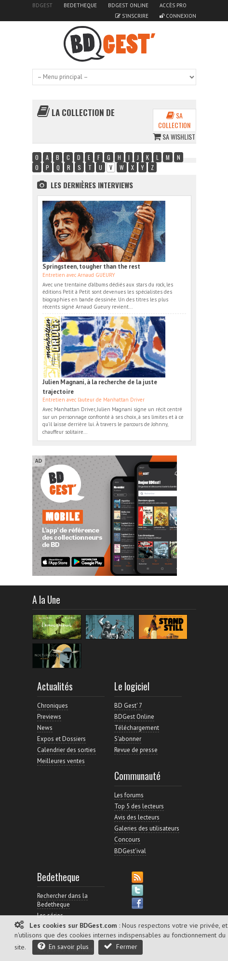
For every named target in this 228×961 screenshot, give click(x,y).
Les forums (129, 795)
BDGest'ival (130, 851)
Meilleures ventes (61, 761)
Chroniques (52, 705)
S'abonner (127, 739)
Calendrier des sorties (66, 750)
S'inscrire (131, 16)
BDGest (42, 5)
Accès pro (173, 5)
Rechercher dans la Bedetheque (62, 900)
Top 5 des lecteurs (139, 806)
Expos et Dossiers (61, 739)
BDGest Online (128, 5)
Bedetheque (80, 5)
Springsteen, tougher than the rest (91, 266)
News (45, 728)
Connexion (178, 16)
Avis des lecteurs (137, 817)
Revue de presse (136, 750)
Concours (127, 839)
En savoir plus (63, 946)
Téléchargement (136, 728)
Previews (49, 717)
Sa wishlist (174, 136)
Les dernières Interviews (92, 185)
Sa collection (174, 120)
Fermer (120, 946)
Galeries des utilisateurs (146, 828)
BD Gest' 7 (128, 705)
